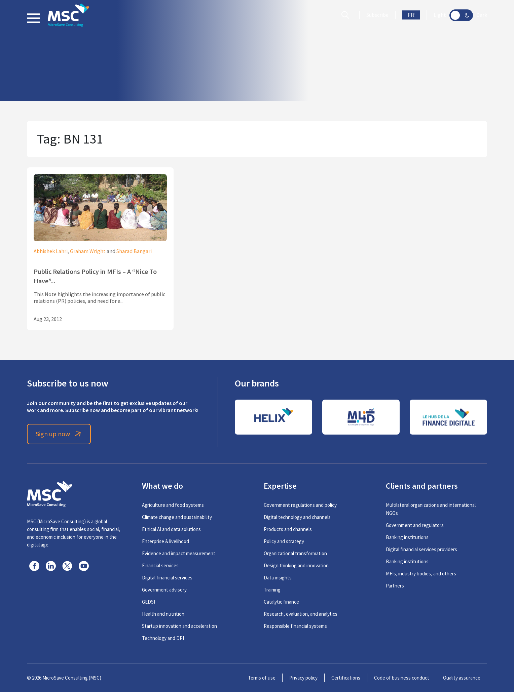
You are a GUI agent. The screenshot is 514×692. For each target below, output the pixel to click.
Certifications (345, 678)
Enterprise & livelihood (165, 541)
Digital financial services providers (421, 549)
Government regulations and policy (300, 505)
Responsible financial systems (295, 626)
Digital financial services (167, 577)
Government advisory (164, 589)
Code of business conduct (401, 678)
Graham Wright (88, 251)
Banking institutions (407, 537)
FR (411, 15)
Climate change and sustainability (177, 517)
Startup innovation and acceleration (179, 626)
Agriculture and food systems (173, 505)
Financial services (160, 565)
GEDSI (148, 602)
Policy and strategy (284, 541)
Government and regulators (415, 525)
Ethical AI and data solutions (171, 529)
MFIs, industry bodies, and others (421, 573)
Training (272, 589)
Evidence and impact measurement (178, 553)
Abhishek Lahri (51, 251)
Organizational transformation (295, 553)
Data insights (278, 577)
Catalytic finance (281, 602)
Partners (395, 585)
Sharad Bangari (134, 251)
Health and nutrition (163, 614)
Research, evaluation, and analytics (300, 614)
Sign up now (59, 434)
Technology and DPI (163, 638)
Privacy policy (303, 678)
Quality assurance (461, 678)
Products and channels (288, 529)
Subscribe (377, 15)
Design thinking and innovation (296, 565)
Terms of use (262, 678)
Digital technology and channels (297, 517)
